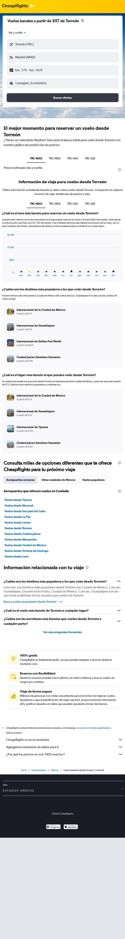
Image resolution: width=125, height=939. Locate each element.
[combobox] (18, 33)
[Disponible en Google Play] (53, 832)
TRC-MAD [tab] (36, 158)
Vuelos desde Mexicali (18, 505)
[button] (63, 44)
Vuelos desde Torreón (18, 528)
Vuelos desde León (16, 556)
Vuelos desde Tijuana (18, 499)
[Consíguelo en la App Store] (71, 832)
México (55, 774)
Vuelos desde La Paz (17, 516)
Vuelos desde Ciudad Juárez (22, 533)
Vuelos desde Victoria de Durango (26, 550)
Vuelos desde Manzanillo (20, 539)
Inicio (24, 774)
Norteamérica (39, 774)
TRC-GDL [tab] (72, 158)
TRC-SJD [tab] (90, 158)
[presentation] (82, 20)
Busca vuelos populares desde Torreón (33, 602)
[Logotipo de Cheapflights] (15, 6)
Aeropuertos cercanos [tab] (20, 479)
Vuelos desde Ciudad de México (25, 545)
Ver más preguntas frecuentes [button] (62, 632)
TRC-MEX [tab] (55, 158)
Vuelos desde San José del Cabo (24, 511)
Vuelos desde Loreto (17, 522)
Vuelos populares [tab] (93, 479)
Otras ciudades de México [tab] (58, 479)
